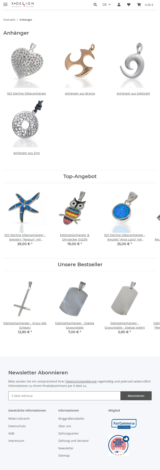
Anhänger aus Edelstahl (133, 93)
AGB (11, 433)
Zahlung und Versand (73, 441)
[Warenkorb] (145, 4)
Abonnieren (136, 396)
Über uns (64, 426)
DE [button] (104, 4)
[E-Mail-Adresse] (64, 395)
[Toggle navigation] (5, 2)
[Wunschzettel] (129, 4)
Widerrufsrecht (19, 419)
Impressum (16, 441)
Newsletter (66, 448)
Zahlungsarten (68, 433)
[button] (96, 4)
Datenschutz (17, 426)
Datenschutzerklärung (81, 381)
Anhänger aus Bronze (80, 93)
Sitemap (64, 455)
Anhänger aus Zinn (26, 153)
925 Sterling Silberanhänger (26, 93)
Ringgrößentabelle (71, 419)
